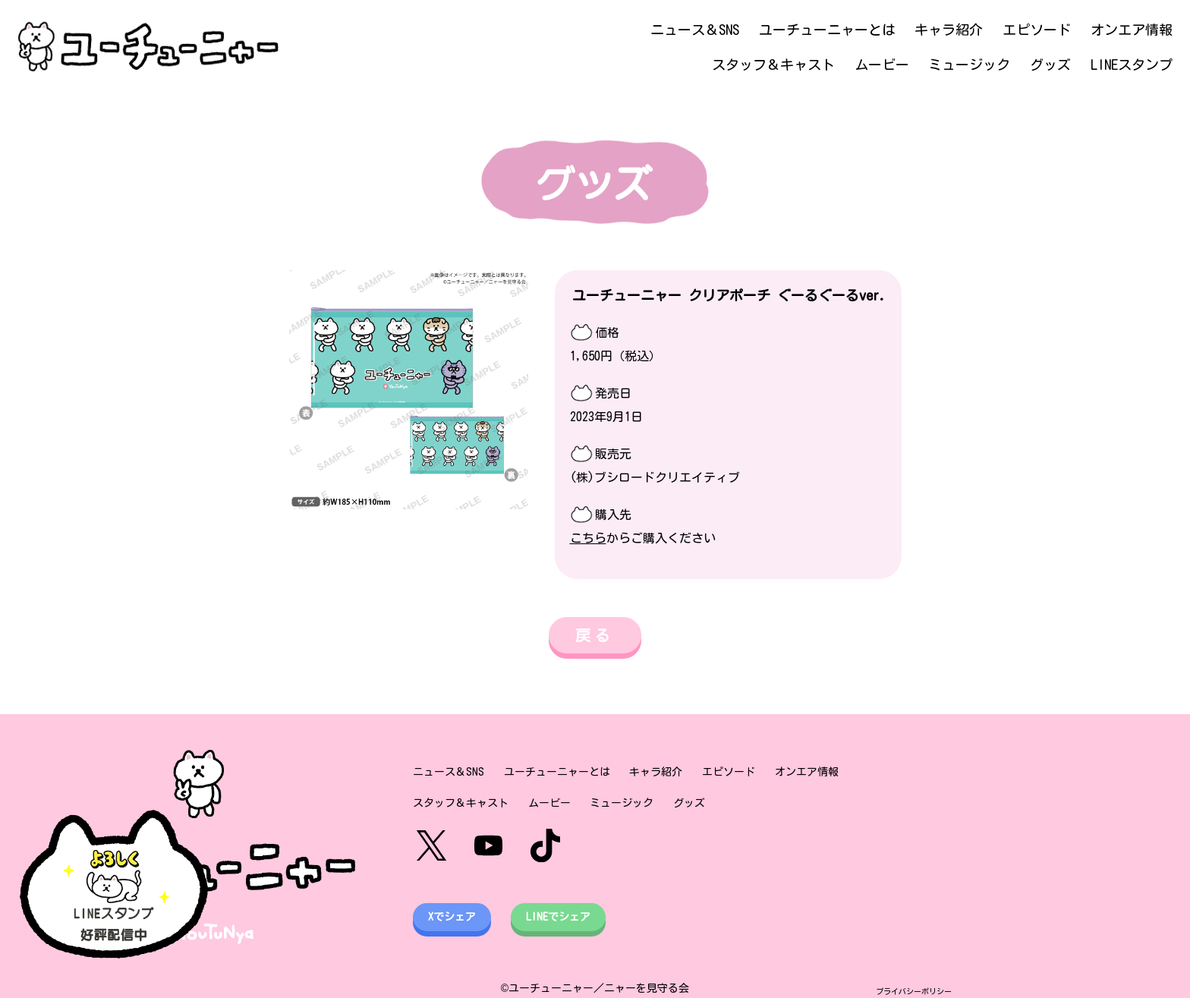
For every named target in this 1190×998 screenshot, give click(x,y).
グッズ (1050, 64)
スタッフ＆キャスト (773, 64)
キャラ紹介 (949, 29)
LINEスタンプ (1132, 64)
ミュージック (969, 64)
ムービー (882, 64)
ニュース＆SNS (694, 29)
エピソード (1037, 29)
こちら (588, 538)
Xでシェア (452, 916)
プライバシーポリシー (914, 991)
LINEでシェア (558, 916)
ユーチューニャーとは (827, 29)
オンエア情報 (1132, 29)
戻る (595, 635)
